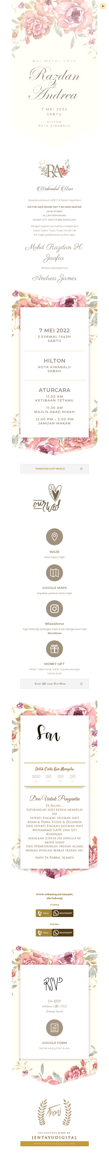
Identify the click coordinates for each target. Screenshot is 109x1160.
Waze (54, 549)
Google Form (54, 1040)
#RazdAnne (54, 621)
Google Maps (54, 585)
